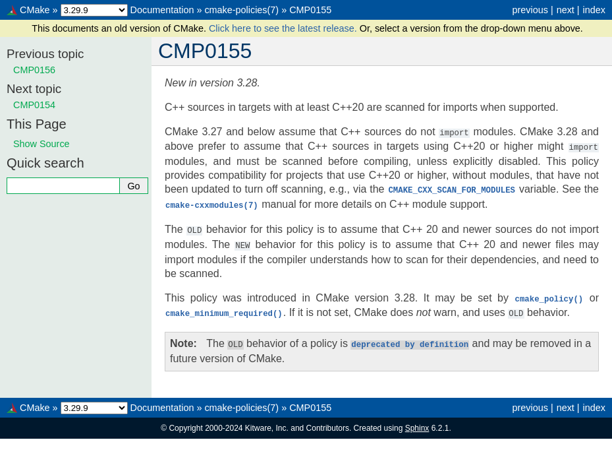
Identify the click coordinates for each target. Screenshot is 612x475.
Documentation (162, 10)
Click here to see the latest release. (284, 28)
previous (529, 10)
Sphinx (417, 422)
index (594, 10)
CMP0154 (34, 105)
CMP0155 (310, 10)
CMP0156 (34, 70)
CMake (35, 10)
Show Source (41, 144)
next (565, 10)
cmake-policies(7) (241, 10)
